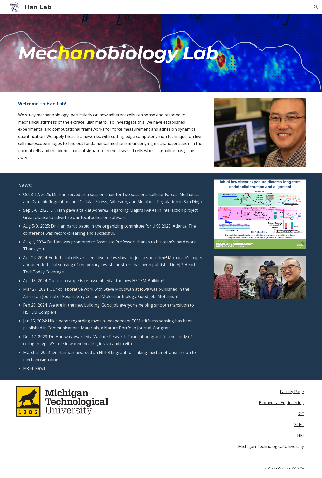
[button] (316, 7)
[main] (161, 53)
